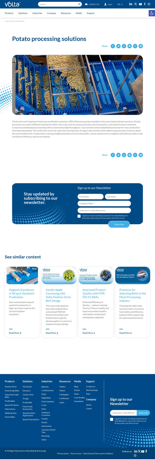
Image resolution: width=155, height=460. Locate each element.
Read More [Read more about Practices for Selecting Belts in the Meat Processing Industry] (124, 333)
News (76, 394)
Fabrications (10, 409)
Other (44, 440)
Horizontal (27, 386)
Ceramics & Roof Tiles (48, 431)
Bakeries (45, 387)
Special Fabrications (31, 419)
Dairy (44, 394)
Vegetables (46, 398)
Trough (26, 398)
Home (6, 21)
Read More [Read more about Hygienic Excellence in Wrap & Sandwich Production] (14, 333)
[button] (152, 13)
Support (91, 13)
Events (77, 390)
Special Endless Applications (29, 414)
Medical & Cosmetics (46, 414)
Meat (44, 409)
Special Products (12, 405)
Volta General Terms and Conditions (98, 454)
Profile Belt (27, 402)
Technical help (92, 390)
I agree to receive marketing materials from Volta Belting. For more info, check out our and (105, 217)
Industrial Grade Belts (12, 395)
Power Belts (10, 417)
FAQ (88, 394)
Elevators (27, 390)
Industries (37, 13)
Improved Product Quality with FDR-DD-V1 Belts (95, 293)
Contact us (90, 386)
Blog (76, 386)
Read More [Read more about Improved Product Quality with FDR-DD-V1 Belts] (88, 333)
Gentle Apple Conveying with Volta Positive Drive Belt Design (59, 295)
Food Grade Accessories (27, 407)
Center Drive (28, 394)
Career (89, 408)
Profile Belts (10, 401)
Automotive (47, 426)
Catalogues (64, 394)
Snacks (44, 423)
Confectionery (48, 390)
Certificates (64, 398)
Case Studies (79, 397)
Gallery (62, 386)
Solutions (23, 13)
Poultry (45, 419)
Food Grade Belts (12, 390)
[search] (59, 4)
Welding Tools (11, 413)
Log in (61, 402)
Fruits (44, 405)
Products (9, 13)
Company (52, 13)
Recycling (45, 436)
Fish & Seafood (48, 401)
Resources (66, 13)
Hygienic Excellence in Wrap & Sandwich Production (22, 293)
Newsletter (79, 401)
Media (80, 13)
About (88, 405)
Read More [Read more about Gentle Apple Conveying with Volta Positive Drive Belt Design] (51, 333)
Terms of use (119, 218)
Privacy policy (106, 218)
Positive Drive (11, 386)
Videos (62, 390)
